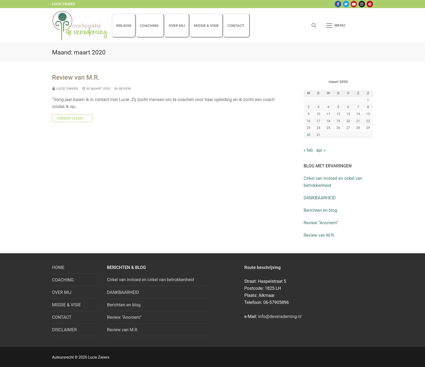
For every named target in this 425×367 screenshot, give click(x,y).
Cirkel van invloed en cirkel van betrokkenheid (333, 182)
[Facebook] (338, 4)
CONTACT (62, 317)
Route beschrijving (262, 267)
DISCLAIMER (64, 329)
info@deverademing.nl (279, 316)
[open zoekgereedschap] (313, 25)
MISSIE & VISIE (66, 304)
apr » (321, 150)
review (123, 88)
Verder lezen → (72, 118)
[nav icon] (336, 25)
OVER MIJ (61, 292)
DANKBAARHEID (320, 197)
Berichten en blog (320, 210)
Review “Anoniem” (321, 222)
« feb (308, 150)
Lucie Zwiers (65, 88)
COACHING (63, 279)
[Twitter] (346, 4)
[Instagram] (362, 4)
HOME (58, 267)
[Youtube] (354, 4)
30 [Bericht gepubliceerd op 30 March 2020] (308, 135)
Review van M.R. (76, 77)
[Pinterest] (370, 4)
